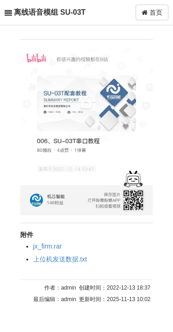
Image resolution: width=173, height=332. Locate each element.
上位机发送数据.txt (60, 259)
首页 (152, 12)
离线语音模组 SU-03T (50, 12)
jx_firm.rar (47, 246)
